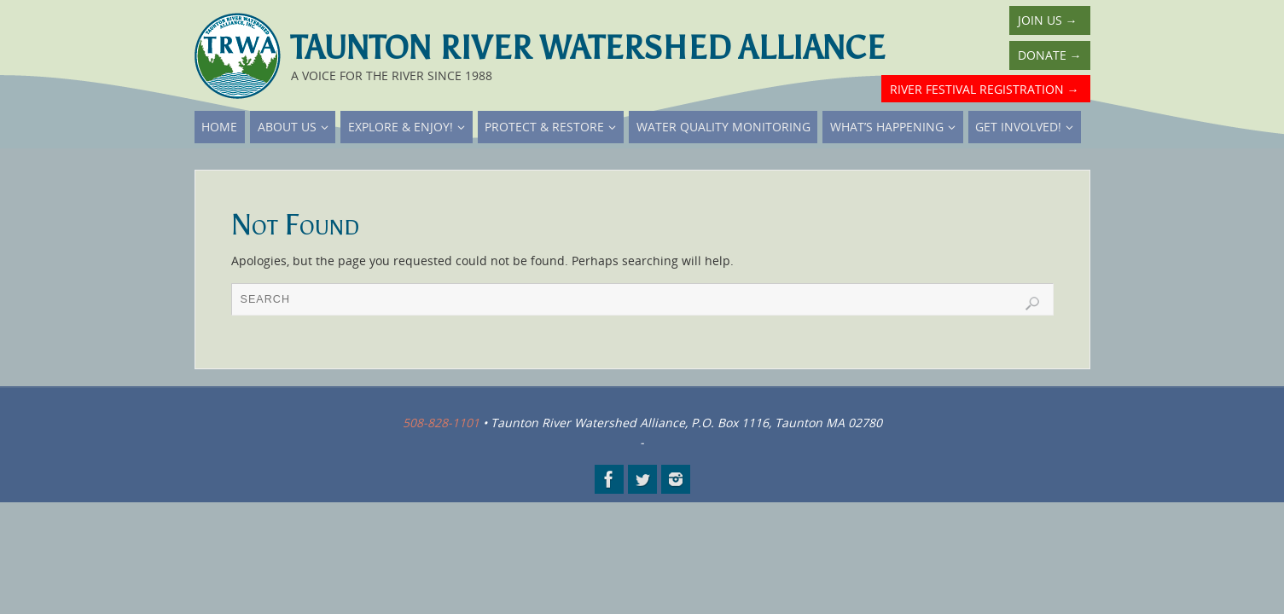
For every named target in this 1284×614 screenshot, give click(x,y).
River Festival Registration (984, 89)
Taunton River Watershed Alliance (588, 47)
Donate (1050, 55)
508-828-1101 (441, 422)
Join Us (1048, 20)
